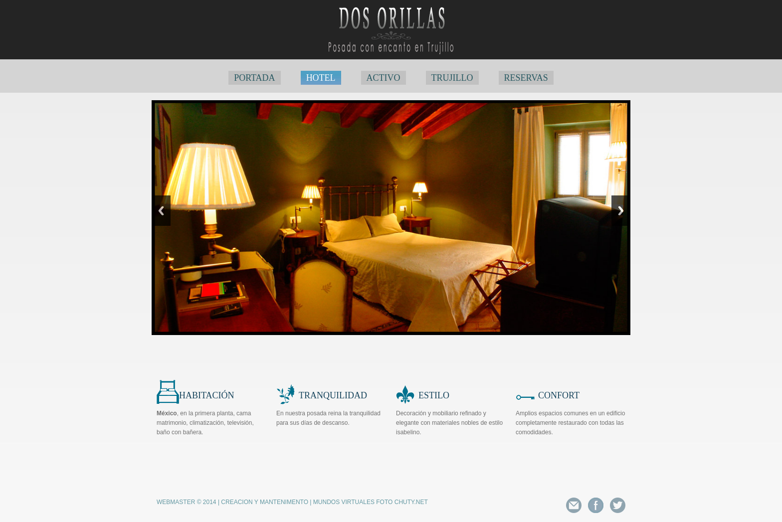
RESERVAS (526, 78)
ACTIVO (383, 78)
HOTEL (321, 78)
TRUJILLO (452, 78)
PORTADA (254, 78)
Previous (161, 210)
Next (620, 210)
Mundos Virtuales (344, 502)
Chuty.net (411, 502)
